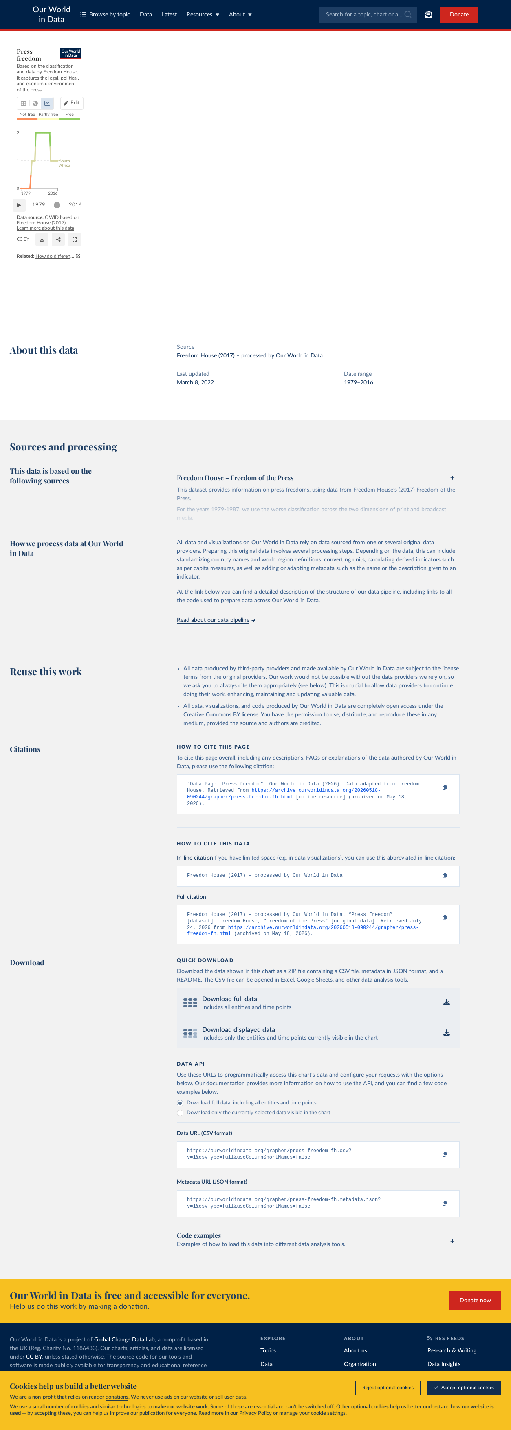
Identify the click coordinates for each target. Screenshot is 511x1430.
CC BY (102, 306)
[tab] (34, 91)
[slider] (61, 283)
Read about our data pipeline (216, 620)
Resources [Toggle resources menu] (203, 14)
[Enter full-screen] (343, 303)
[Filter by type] (440, 144)
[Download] (256, 303)
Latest (169, 15)
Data (146, 15)
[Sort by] (431, 93)
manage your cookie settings (312, 1413)
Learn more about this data (175, 299)
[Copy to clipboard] (436, 787)
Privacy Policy (255, 1413)
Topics (268, 1361)
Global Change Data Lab (124, 1350)
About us (355, 1361)
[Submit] (407, 15)
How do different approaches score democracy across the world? (296, 320)
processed (254, 356)
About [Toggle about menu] (240, 14)
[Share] (295, 303)
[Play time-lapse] (23, 282)
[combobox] (368, 15)
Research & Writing (451, 1361)
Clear (485, 109)
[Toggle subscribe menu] (429, 15)
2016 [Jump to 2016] (361, 282)
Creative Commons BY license (220, 715)
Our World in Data (51, 15)
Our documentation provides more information (254, 1091)
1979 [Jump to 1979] (42, 282)
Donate (459, 15)
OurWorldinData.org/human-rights (54, 306)
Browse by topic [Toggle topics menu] (105, 14)
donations (117, 1397)
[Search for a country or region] (440, 73)
